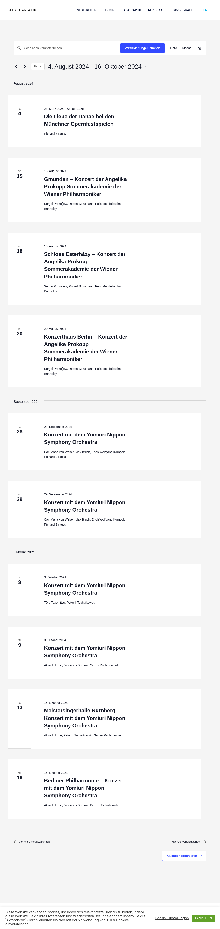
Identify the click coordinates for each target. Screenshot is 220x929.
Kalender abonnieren (182, 858)
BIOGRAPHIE (132, 9)
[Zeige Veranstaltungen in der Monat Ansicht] (186, 48)
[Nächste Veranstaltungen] (24, 66)
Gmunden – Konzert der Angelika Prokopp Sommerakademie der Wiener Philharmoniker (85, 186)
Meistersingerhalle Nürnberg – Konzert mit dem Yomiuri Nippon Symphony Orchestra (84, 717)
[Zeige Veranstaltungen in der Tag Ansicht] (198, 48)
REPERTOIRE (157, 9)
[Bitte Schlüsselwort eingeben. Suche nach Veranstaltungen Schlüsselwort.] (67, 48)
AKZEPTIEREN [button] (203, 918)
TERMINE (109, 9)
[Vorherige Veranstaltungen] (16, 66)
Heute (37, 66)
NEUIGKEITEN (87, 9)
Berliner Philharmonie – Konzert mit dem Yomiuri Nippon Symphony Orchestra (84, 788)
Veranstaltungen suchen (142, 48)
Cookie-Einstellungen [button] (172, 918)
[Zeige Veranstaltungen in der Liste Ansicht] (173, 48)
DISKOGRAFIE (183, 9)
